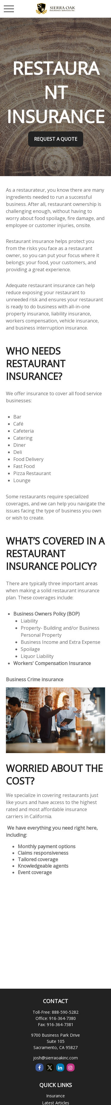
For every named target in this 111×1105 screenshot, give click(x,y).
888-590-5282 (65, 1012)
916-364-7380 (62, 1018)
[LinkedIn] (60, 1067)
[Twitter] (50, 1067)
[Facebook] (40, 1067)
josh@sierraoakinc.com (55, 1058)
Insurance (55, 1096)
